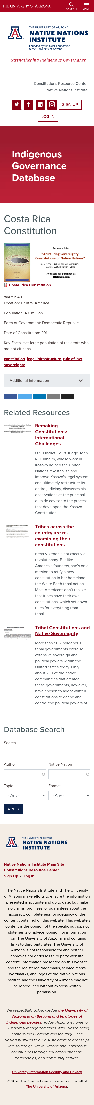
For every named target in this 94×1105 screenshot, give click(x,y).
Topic (8, 785)
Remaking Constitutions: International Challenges (51, 435)
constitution (14, 358)
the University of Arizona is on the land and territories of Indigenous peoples (47, 1016)
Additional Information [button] (29, 380)
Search (10, 742)
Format (54, 785)
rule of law (72, 358)
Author (10, 764)
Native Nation (60, 764)
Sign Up (70, 104)
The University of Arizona (46, 1086)
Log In (48, 116)
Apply (13, 809)
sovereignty (14, 364)
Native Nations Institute (67, 90)
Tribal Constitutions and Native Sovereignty (62, 631)
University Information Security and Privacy (47, 1072)
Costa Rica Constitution (30, 285)
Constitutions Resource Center (61, 83)
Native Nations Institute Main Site (34, 864)
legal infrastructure (44, 358)
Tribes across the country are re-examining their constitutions (54, 536)
